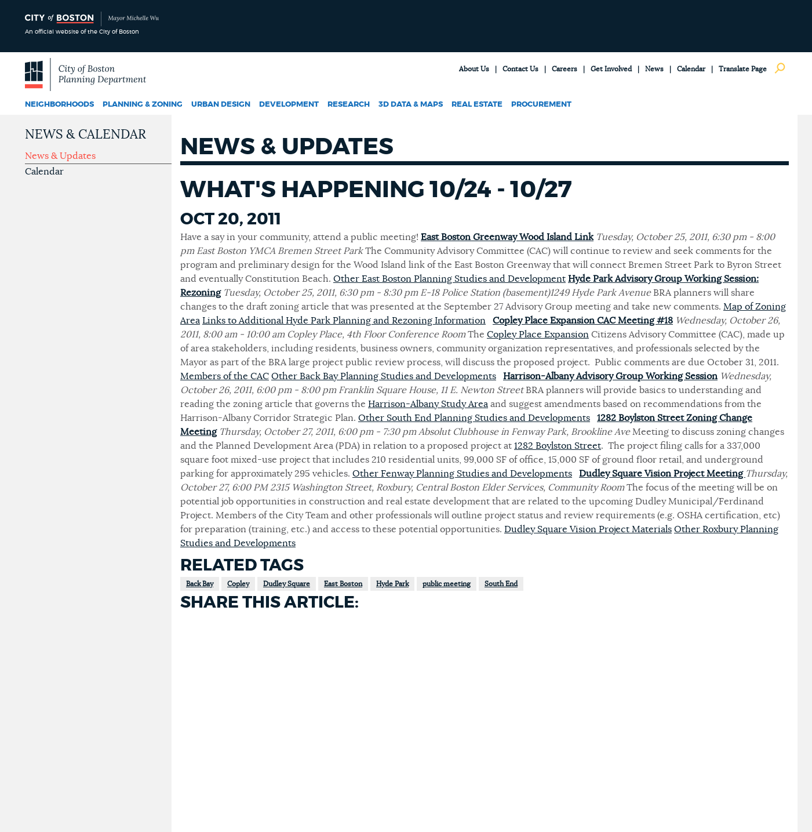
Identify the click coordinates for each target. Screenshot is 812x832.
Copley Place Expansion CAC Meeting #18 (583, 320)
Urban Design (220, 104)
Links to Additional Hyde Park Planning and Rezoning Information (344, 320)
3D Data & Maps (410, 104)
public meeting (447, 583)
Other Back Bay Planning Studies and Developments (383, 376)
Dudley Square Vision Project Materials (588, 529)
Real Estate (477, 104)
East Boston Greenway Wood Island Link (507, 237)
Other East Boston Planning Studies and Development (449, 279)
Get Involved (611, 69)
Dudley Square (286, 583)
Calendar (691, 69)
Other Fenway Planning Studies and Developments (462, 473)
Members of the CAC (224, 376)
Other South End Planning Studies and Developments (474, 418)
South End (501, 583)
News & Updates (60, 156)
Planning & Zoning (143, 104)
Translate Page (743, 69)
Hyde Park (392, 583)
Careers (564, 69)
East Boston (343, 583)
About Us (474, 69)
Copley (238, 583)
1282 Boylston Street (557, 445)
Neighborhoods (59, 104)
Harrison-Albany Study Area (428, 404)
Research (348, 104)
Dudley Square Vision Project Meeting (662, 473)
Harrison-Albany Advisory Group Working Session (610, 376)
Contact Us (520, 69)
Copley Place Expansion (538, 334)
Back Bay (199, 583)
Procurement (541, 104)
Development (289, 104)
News (654, 69)
